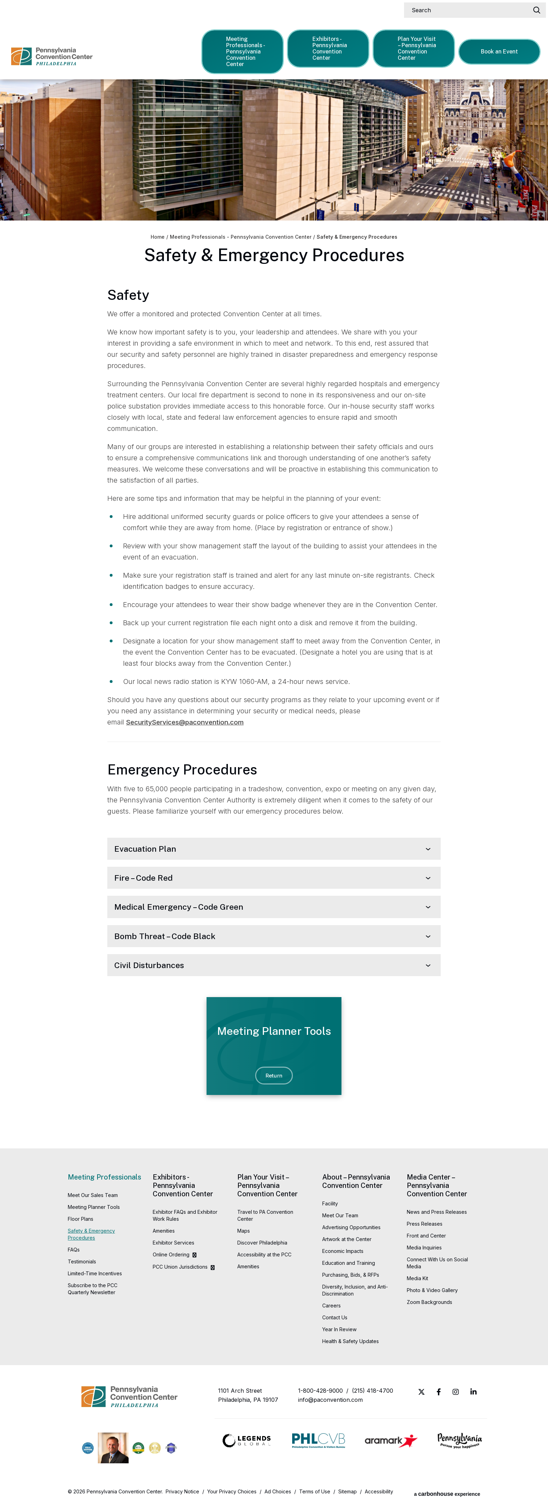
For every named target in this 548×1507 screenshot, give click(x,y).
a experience (447, 1495)
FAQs (74, 1253)
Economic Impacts (342, 1254)
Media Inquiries (424, 1251)
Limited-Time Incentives (95, 1276)
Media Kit (417, 1281)
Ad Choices (278, 1495)
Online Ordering (171, 1258)
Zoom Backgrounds (429, 1305)
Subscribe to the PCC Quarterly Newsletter (92, 1291)
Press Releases (424, 1227)
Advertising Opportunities (351, 1230)
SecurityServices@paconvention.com (189, 722)
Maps (243, 1234)
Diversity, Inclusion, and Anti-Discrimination (355, 1293)
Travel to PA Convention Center (265, 1218)
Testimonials (82, 1265)
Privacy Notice (182, 1495)
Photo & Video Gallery (432, 1293)
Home (158, 237)
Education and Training (348, 1266)
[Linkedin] (473, 1395)
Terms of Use (314, 1495)
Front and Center (426, 1239)
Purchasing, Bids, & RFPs (350, 1278)
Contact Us (334, 1321)
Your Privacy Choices (232, 1495)
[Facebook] (439, 1395)
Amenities (164, 1234)
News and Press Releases (437, 1215)
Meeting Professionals (104, 1180)
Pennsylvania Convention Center (61, 49)
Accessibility (379, 1495)
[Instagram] (456, 1395)
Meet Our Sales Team (93, 1198)
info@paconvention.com (330, 1402)
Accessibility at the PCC (264, 1258)
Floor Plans (80, 1222)
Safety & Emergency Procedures (91, 1237)
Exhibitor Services (173, 1246)
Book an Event (500, 49)
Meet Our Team (340, 1218)
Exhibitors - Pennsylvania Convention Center (327, 46)
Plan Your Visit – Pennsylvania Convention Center (414, 46)
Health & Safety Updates (350, 1344)
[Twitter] (421, 1395)
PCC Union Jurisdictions (180, 1270)
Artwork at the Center (347, 1242)
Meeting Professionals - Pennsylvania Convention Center (243, 50)
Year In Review (339, 1332)
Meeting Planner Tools (94, 1210)
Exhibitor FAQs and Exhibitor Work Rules (185, 1218)
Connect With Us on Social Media (437, 1266)
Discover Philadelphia (262, 1246)
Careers (331, 1309)
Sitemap (347, 1495)
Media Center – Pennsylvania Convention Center (437, 1188)
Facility (330, 1207)
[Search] (472, 8)
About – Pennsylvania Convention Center (356, 1184)
